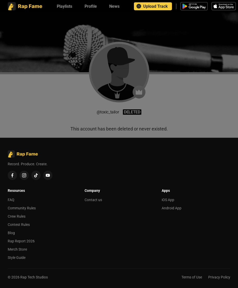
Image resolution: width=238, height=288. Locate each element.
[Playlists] (64, 6)
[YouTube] (47, 175)
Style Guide (16, 258)
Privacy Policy (219, 277)
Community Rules (22, 208)
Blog (11, 233)
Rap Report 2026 (21, 241)
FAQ (11, 200)
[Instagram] (24, 175)
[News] (114, 6)
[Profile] (90, 6)
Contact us (93, 200)
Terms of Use (191, 277)
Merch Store (17, 249)
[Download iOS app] (224, 6)
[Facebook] (12, 175)
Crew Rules (16, 216)
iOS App (168, 200)
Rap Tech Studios (34, 277)
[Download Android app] (194, 6)
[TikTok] (36, 175)
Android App (171, 208)
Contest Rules (19, 225)
